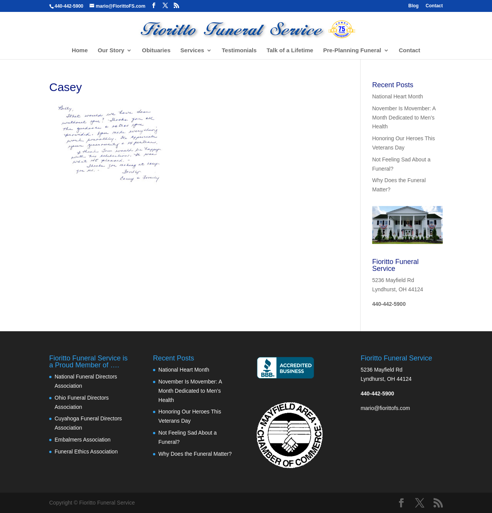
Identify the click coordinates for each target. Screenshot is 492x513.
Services (192, 50)
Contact (434, 5)
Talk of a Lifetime (289, 50)
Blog (413, 5)
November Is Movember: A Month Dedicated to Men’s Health (403, 117)
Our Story (111, 50)
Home (80, 50)
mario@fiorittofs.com (385, 408)
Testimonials (239, 50)
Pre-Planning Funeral (352, 50)
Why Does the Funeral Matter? (195, 454)
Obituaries (156, 50)
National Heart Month (397, 96)
